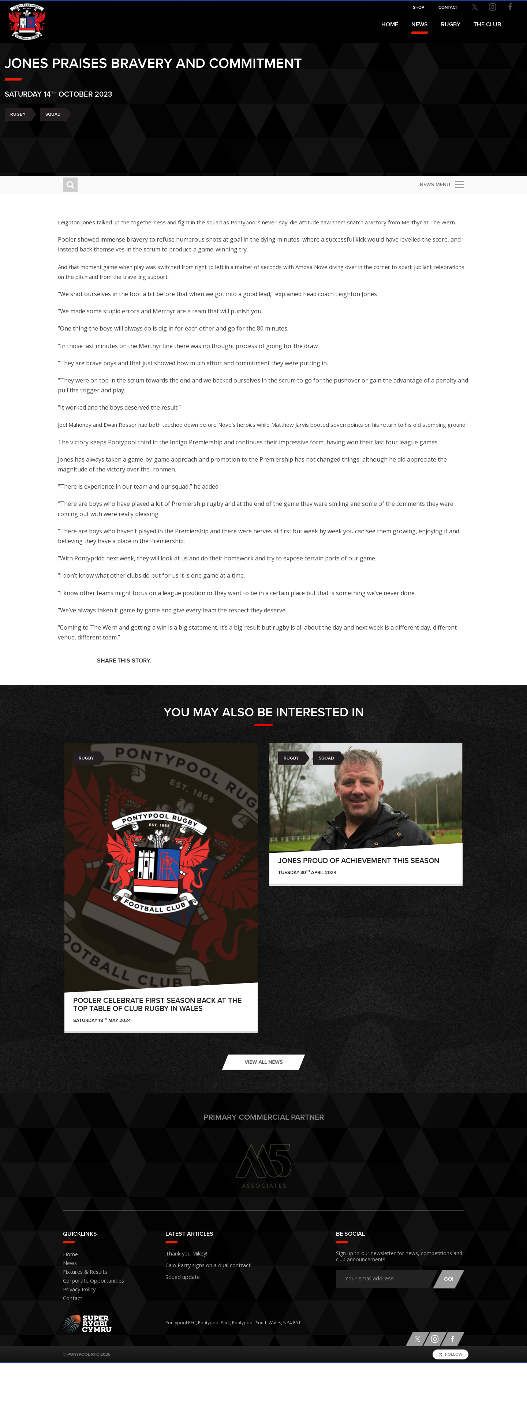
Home (389, 24)
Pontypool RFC (22, 17)
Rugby (76, 142)
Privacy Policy (77, 1329)
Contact (71, 1338)
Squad (111, 142)
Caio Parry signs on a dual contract (201, 1303)
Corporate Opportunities (89, 1321)
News (419, 24)
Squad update (180, 1313)
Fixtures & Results (81, 1312)
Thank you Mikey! (183, 1293)
